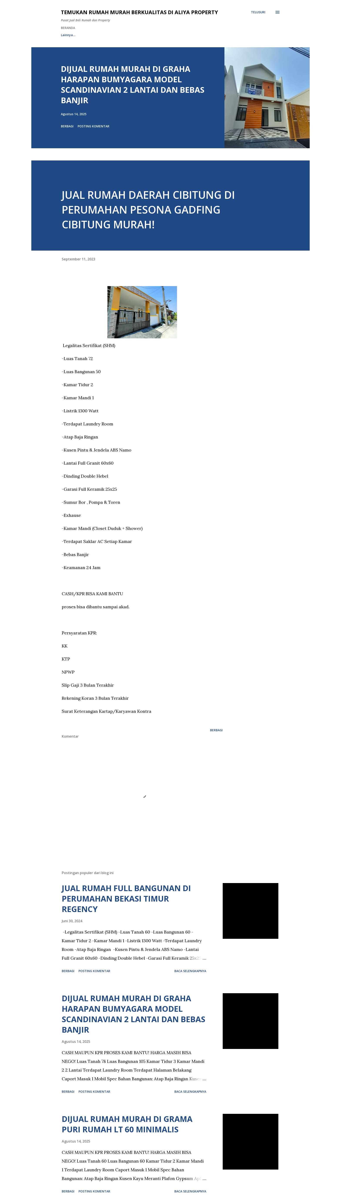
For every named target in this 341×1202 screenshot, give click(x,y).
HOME (65, 35)
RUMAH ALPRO (93, 35)
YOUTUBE (207, 35)
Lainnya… (252, 35)
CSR (229, 35)
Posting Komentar (93, 126)
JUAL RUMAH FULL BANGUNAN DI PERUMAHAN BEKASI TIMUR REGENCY (126, 898)
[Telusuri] (258, 12)
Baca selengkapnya (190, 971)
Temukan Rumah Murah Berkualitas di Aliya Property (139, 12)
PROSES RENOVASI (173, 35)
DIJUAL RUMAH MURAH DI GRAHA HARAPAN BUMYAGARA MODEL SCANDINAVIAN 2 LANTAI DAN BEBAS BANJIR (132, 85)
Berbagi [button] (67, 126)
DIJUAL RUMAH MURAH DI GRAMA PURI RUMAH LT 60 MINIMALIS (127, 1124)
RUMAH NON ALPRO (132, 35)
